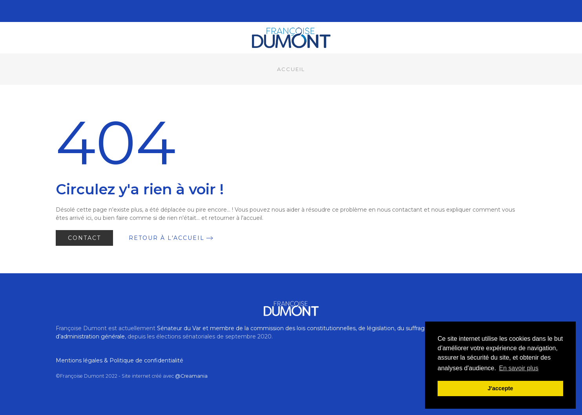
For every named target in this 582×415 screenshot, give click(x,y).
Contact (84, 237)
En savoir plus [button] (519, 368)
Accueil (291, 69)
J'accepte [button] (500, 388)
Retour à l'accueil (166, 237)
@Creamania (191, 376)
